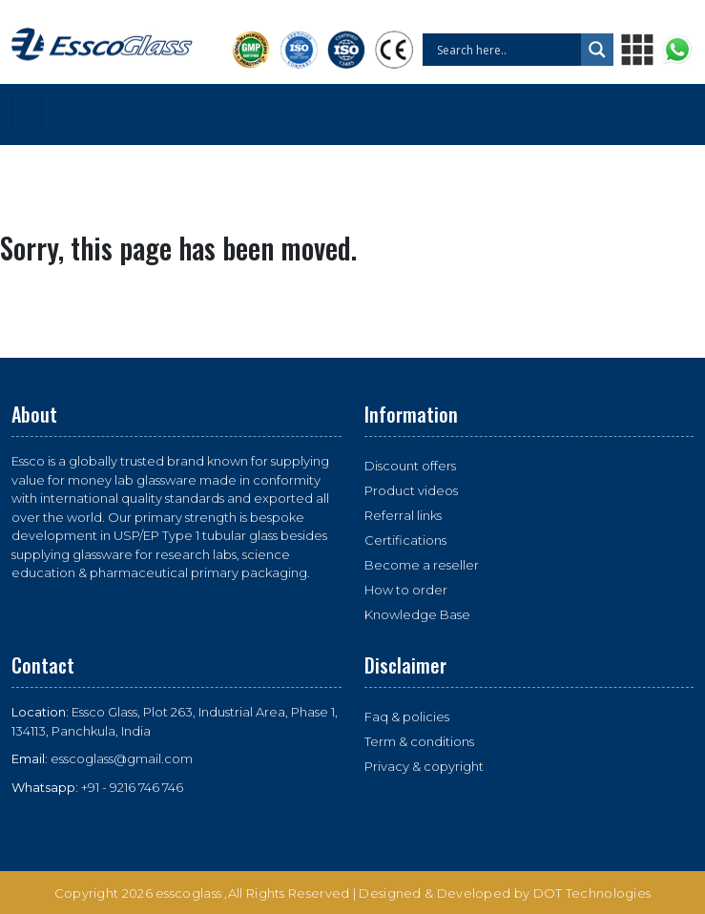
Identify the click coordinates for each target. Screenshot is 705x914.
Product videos (411, 490)
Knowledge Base (417, 614)
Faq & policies (406, 716)
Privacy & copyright (424, 766)
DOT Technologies (592, 893)
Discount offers (410, 465)
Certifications (405, 540)
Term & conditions (419, 741)
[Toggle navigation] (26, 114)
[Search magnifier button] (597, 49)
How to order (405, 589)
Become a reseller (421, 564)
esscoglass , (192, 893)
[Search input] (506, 49)
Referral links (403, 515)
